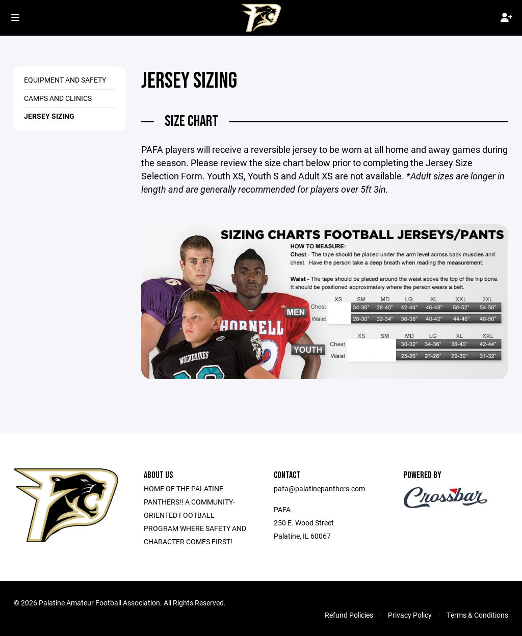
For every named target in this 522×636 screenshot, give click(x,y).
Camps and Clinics (58, 98)
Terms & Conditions (477, 615)
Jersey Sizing (49, 116)
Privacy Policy (410, 615)
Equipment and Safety (65, 80)
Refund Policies (349, 615)
